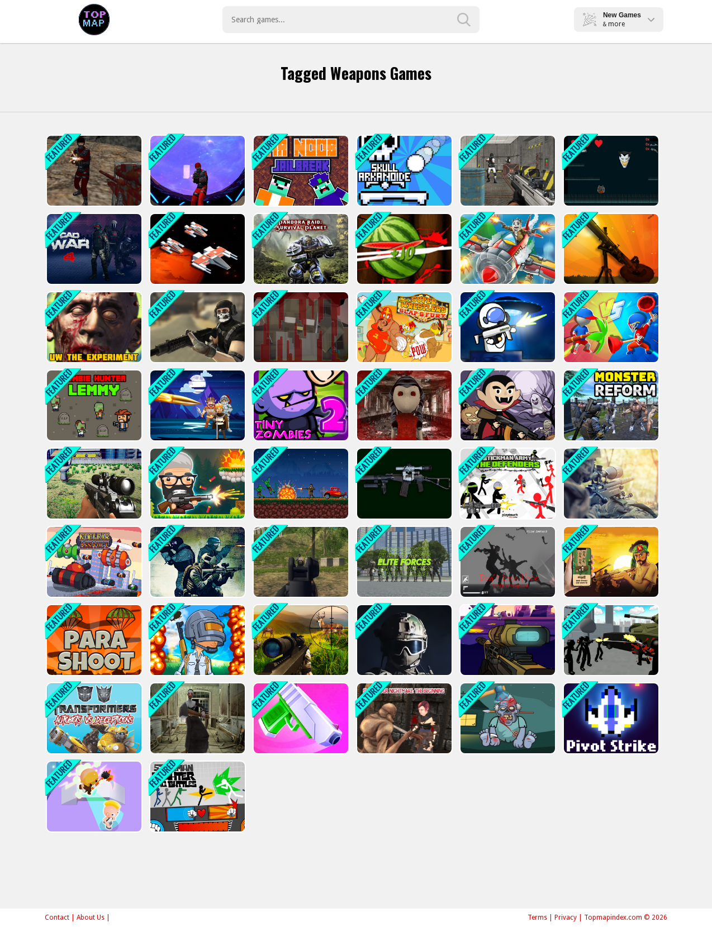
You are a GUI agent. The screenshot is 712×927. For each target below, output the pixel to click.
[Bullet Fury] (506, 171)
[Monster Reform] (610, 405)
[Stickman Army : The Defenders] (506, 484)
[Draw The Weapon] (610, 327)
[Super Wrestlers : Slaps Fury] (403, 327)
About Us (91, 917)
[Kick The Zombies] (506, 718)
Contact (57, 917)
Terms (537, 917)
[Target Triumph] (196, 405)
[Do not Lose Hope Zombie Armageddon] (506, 562)
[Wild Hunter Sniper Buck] (300, 640)
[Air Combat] (506, 249)
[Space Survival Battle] (196, 249)
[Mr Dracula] (506, 405)
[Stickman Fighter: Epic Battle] (196, 796)
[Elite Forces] (403, 562)
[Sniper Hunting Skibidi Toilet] (93, 484)
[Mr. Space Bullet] (506, 327)
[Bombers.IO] (610, 249)
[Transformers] (93, 718)
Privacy (565, 917)
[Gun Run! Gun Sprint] (300, 718)
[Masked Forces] (196, 327)
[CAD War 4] (93, 249)
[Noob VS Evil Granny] (300, 327)
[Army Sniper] (610, 484)
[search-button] (464, 19)
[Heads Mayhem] (196, 484)
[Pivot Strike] (610, 718)
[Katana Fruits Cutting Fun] (403, 249)
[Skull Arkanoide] (403, 171)
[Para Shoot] (93, 640)
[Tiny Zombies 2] (300, 405)
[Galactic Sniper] (506, 640)
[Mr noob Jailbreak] (300, 171)
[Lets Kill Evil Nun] (196, 718)
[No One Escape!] (93, 796)
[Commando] (196, 562)
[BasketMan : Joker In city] (610, 171)
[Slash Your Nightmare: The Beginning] (403, 718)
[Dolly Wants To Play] (403, 405)
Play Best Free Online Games (94, 19)
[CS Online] (93, 171)
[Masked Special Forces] (403, 640)
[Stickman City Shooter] (610, 640)
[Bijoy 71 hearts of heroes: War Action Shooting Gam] (610, 562)
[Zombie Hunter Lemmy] (93, 405)
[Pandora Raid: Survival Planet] (300, 249)
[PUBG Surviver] (196, 640)
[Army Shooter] (300, 562)
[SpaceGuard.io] (196, 171)
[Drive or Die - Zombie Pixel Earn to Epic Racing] (300, 484)
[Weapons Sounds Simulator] (403, 484)
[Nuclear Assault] (93, 562)
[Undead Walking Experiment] (93, 327)
